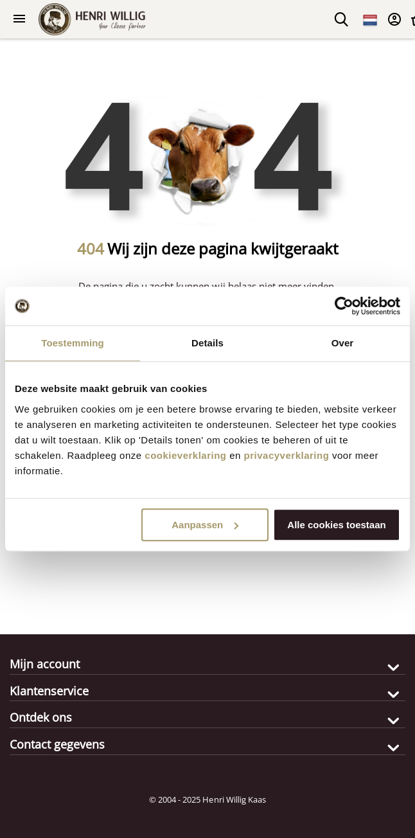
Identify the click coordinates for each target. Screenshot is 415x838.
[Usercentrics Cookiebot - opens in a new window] (344, 306)
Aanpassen (205, 524)
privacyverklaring (287, 455)
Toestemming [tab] (72, 342)
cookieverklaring (185, 455)
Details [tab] (207, 342)
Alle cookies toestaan (336, 524)
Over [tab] (342, 342)
